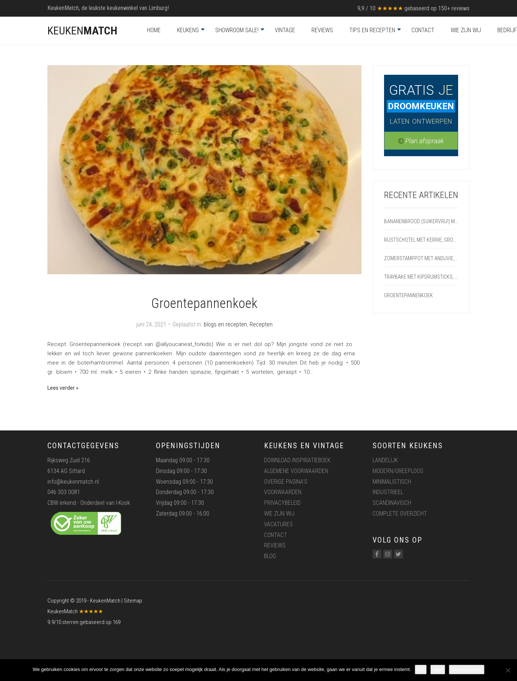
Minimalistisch (392, 481)
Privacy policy (466, 669)
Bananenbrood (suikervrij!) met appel (421, 221)
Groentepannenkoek (204, 303)
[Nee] (507, 670)
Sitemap (133, 600)
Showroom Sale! (236, 30)
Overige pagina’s (285, 481)
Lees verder (61, 388)
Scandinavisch (392, 502)
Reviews (322, 30)
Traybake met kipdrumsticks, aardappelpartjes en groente (421, 277)
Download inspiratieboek (297, 460)
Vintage (285, 30)
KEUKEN (82, 30)
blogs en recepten (225, 324)
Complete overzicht (400, 513)
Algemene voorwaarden (296, 470)
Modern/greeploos (398, 470)
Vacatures (278, 524)
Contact (422, 30)
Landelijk (385, 460)
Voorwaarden (282, 492)
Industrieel (388, 492)
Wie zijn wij (466, 30)
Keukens (188, 30)
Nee (437, 669)
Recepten (261, 324)
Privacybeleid (282, 502)
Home (154, 30)
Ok (421, 669)
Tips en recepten (372, 30)
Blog (270, 556)
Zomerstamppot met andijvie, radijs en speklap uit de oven (421, 258)
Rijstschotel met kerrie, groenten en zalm (421, 240)
